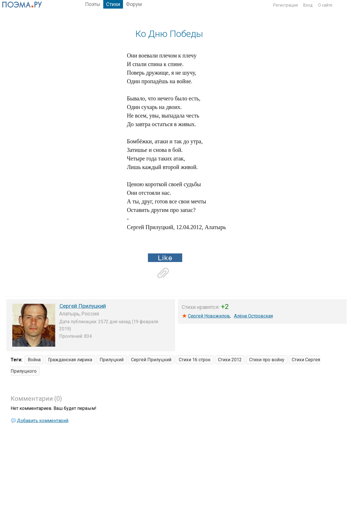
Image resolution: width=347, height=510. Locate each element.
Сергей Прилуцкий (83, 306)
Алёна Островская (253, 316)
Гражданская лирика (70, 359)
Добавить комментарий (42, 420)
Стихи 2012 (230, 359)
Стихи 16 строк (195, 359)
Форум (134, 4)
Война (34, 359)
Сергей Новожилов (209, 316)
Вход (308, 5)
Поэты (92, 4)
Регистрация (285, 5)
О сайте (325, 5)
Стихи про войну (266, 359)
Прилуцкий (112, 359)
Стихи (113, 4)
